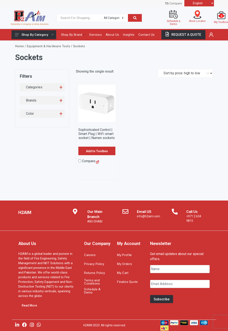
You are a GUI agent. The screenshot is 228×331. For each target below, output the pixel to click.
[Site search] (78, 18)
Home (19, 46)
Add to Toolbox (97, 151)
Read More (29, 305)
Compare (173, 3)
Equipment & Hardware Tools (48, 46)
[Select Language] (199, 3)
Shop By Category (34, 35)
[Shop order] (185, 73)
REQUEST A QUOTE (183, 35)
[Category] (113, 18)
